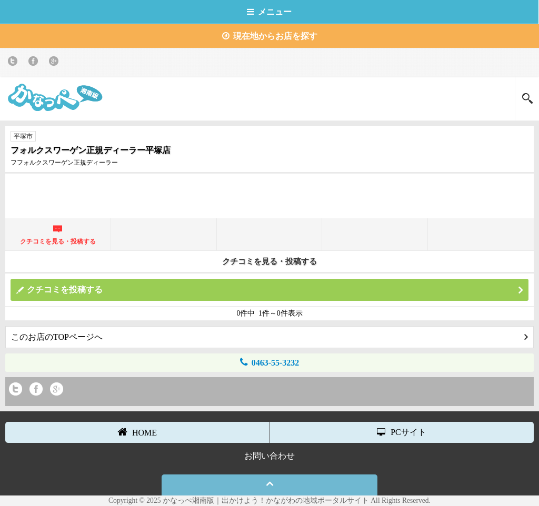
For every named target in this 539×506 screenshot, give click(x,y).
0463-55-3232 (270, 362)
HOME (137, 432)
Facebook (35, 62)
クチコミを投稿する (275, 290)
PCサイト (401, 432)
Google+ (55, 62)
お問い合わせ (269, 455)
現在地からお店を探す (269, 36)
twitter (14, 62)
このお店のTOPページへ (269, 337)
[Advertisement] (269, 194)
